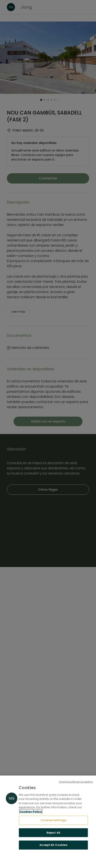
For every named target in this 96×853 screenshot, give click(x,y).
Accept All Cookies (53, 845)
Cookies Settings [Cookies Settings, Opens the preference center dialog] (53, 820)
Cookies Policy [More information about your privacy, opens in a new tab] (31, 812)
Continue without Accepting (76, 781)
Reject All (53, 833)
